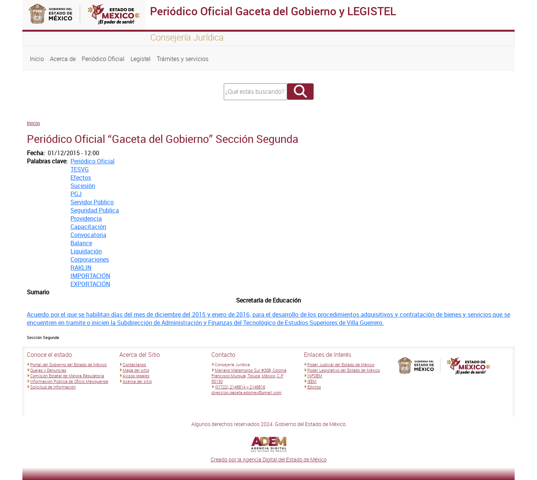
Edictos (314, 387)
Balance (81, 243)
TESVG (79, 169)
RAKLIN (80, 267)
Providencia (86, 218)
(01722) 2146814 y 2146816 (240, 387)
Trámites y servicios (182, 59)
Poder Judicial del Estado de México (340, 364)
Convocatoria (88, 235)
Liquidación (86, 251)
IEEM (312, 381)
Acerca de (63, 59)
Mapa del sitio (136, 370)
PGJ (76, 194)
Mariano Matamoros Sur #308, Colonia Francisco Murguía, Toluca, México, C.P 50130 (248, 375)
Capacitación (88, 227)
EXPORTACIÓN (90, 284)
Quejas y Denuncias (48, 370)
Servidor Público (92, 202)
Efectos (80, 177)
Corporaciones (89, 259)
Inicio (37, 59)
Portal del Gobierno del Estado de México (68, 364)
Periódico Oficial (103, 59)
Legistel (141, 59)
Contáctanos (134, 364)
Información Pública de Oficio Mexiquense (69, 381)
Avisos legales (136, 375)
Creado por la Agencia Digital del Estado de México (269, 459)
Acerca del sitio (137, 381)
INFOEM (314, 375)
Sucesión (82, 186)
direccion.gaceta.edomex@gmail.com (246, 392)
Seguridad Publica (94, 210)
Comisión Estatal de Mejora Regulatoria (67, 375)
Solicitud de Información (53, 387)
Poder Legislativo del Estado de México (343, 370)
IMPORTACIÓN (90, 276)
